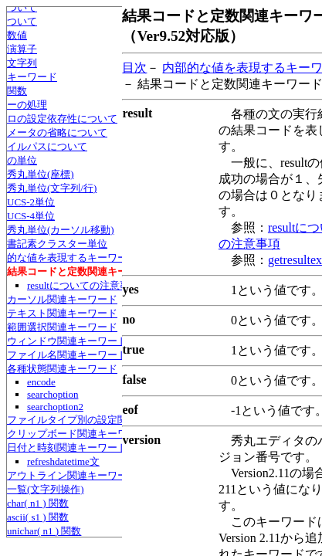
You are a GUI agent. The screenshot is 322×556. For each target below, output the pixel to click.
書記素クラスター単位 (57, 243)
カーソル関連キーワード (62, 299)
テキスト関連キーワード (62, 313)
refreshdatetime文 (63, 461)
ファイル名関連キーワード (67, 355)
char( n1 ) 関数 (38, 503)
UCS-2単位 (31, 202)
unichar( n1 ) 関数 (44, 531)
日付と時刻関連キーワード (67, 447)
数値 (17, 35)
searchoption (52, 394)
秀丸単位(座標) (40, 174)
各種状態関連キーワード (62, 369)
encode (41, 382)
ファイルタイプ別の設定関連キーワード (97, 419)
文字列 (22, 63)
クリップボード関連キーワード (77, 433)
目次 (134, 67)
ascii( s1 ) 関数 (38, 517)
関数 (17, 91)
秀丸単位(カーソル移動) (60, 230)
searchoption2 (55, 406)
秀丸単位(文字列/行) (52, 188)
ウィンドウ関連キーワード (67, 341)
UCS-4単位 (31, 216)
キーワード (32, 77)
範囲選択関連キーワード (62, 327)
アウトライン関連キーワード (72, 475)
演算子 (22, 49)
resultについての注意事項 (83, 285)
